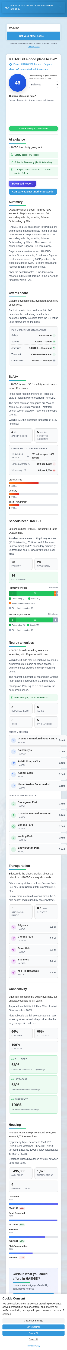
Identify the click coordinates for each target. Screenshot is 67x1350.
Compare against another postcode (32, 191)
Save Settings (33, 1327)
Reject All (33, 1339)
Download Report (22, 183)
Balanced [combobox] (36, 84)
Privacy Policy (33, 1346)
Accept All (33, 1333)
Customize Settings (33, 1321)
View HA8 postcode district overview (28, 69)
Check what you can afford (33, 128)
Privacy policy (34, 47)
